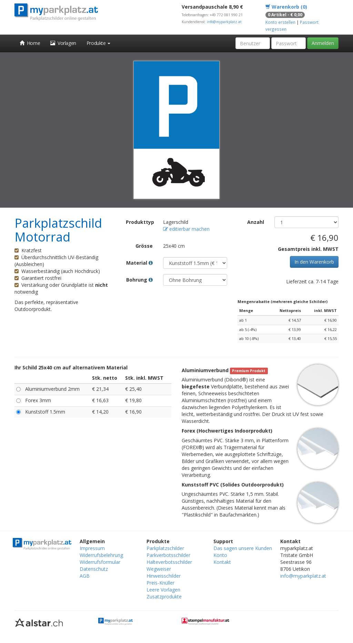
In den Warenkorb (314, 261)
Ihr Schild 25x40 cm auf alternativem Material (71, 367)
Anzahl (255, 222)
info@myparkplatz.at (224, 21)
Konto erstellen (280, 22)
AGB (85, 576)
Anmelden (323, 43)
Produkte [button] (98, 43)
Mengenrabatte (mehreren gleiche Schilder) (282, 301)
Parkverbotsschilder (168, 555)
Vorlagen (63, 43)
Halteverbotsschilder (169, 562)
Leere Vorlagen (163, 589)
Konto (220, 555)
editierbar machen (186, 229)
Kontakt (222, 562)
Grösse (144, 246)
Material (139, 262)
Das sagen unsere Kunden (242, 548)
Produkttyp (140, 222)
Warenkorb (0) (286, 6)
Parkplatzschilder (165, 548)
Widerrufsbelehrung (101, 555)
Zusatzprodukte (164, 596)
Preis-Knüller (160, 582)
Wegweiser (159, 569)
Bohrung (139, 279)
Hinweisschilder (164, 576)
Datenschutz (94, 569)
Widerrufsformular (100, 562)
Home (30, 43)
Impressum (92, 548)
